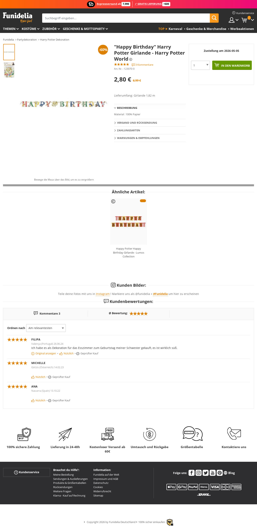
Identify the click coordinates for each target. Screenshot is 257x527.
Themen (9, 29)
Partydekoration (27, 39)
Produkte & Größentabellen (69, 483)
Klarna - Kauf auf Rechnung (69, 495)
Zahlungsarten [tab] (128, 130)
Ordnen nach (16, 328)
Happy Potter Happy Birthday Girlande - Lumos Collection (128, 252)
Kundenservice (26, 472)
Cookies (98, 487)
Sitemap (98, 495)
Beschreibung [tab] (127, 108)
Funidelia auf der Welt (106, 474)
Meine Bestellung (63, 474)
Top (161, 29)
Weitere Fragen (62, 491)
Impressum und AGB (105, 479)
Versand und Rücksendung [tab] (137, 122)
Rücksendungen (62, 487)
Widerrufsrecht (102, 491)
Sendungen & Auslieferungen (70, 479)
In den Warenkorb (235, 65)
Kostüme (29, 29)
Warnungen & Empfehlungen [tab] (138, 138)
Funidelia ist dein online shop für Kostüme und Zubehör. (17, 17)
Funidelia (8, 39)
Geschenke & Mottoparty (84, 29)
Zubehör (49, 29)
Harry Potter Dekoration (54, 39)
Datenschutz (100, 483)
